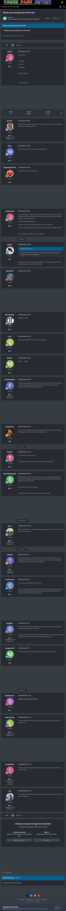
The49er (10, 452)
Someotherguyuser (9, 474)
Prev (7, 45)
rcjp (9, 791)
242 (10, 285)
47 (10, 569)
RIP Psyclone (9, 315)
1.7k (10, 638)
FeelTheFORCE (10, 380)
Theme (22, 899)
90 (10, 182)
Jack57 (9, 51)
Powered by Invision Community (33, 901)
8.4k (10, 540)
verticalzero (10, 427)
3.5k (10, 135)
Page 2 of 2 (19, 45)
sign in (8, 35)
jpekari (9, 244)
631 (10, 351)
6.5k (10, 805)
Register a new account (19, 840)
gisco (10, 526)
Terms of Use (6, 908)
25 (10, 259)
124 (10, 66)
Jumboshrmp (9, 211)
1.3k (10, 329)
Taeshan (10, 555)
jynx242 (9, 121)
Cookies (44, 899)
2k (10, 441)
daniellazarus (9, 695)
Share (47, 18)
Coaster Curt (9, 579)
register (13, 35)
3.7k (10, 394)
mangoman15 (9, 648)
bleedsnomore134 (9, 167)
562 (10, 160)
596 (10, 488)
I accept (58, 908)
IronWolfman (9, 764)
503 (10, 466)
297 (10, 732)
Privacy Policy (29, 899)
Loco (9, 336)
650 (10, 226)
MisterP (9, 358)
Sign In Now (47, 840)
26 (10, 663)
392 (10, 594)
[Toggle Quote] (20, 248)
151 (10, 710)
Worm (10, 146)
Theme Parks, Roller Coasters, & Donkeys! (28, 19)
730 (10, 779)
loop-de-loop (9, 717)
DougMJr (10, 623)
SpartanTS (9, 271)
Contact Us (38, 899)
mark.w (11, 17)
